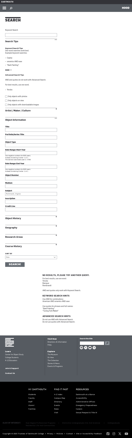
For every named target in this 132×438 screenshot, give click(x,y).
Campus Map (59, 398)
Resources (82, 389)
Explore (51, 352)
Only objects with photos (17, 97)
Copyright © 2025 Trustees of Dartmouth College (23, 433)
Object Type (10, 142)
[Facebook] (108, 433)
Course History (13, 246)
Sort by (8, 254)
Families (31, 409)
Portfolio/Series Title (14, 135)
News (56, 409)
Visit (56, 412)
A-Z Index (58, 394)
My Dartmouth (37, 389)
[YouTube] (126, 433)
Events (57, 405)
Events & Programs (55, 366)
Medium (8, 183)
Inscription (10, 199)
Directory (58, 401)
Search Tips (11, 41)
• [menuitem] (45, 433)
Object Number (12, 175)
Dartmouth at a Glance (85, 394)
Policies (59, 433)
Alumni (31, 405)
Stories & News (54, 364)
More (7, 70)
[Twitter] (119, 433)
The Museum (53, 355)
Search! (15, 264)
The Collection (53, 361)
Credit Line (10, 206)
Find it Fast (61, 389)
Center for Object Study (14, 355)
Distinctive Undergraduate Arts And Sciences (81, 423)
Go (107, 343)
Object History (13, 218)
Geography (11, 227)
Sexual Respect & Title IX (86, 412)
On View (51, 358)
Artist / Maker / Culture (18, 110)
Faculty (31, 398)
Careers (79, 409)
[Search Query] (92, 343)
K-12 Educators (11, 361)
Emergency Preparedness (86, 405)
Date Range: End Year (14, 164)
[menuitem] (38, 399)
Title (7, 127)
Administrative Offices (85, 401)
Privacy (50, 433)
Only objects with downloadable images (23, 105)
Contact (69, 433)
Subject (8, 191)
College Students (12, 358)
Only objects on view (16, 101)
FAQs (50, 345)
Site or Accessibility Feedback (89, 433)
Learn (8, 352)
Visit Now (52, 339)
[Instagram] (113, 433)
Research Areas (14, 237)
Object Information (15, 120)
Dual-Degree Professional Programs (41, 423)
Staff (30, 401)
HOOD (125, 7)
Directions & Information (57, 342)
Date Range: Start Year (15, 150)
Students (32, 394)
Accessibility (81, 398)
